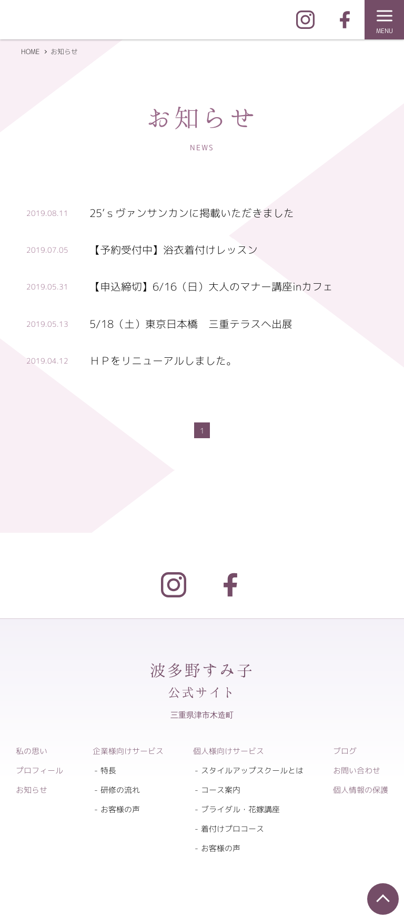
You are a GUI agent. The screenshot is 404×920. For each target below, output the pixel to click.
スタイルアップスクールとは (252, 770)
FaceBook (345, 19)
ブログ (345, 751)
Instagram (305, 19)
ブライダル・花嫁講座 (240, 809)
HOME (30, 51)
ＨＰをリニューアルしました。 (163, 360)
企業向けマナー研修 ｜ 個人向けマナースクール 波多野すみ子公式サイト (95, 22)
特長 (108, 770)
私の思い (31, 751)
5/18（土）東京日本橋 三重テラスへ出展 (190, 323)
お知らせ (31, 789)
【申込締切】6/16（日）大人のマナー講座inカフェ (211, 286)
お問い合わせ (356, 770)
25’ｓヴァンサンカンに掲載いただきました (191, 212)
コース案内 (220, 789)
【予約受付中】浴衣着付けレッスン (173, 249)
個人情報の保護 (360, 789)
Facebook (230, 584)
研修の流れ (120, 789)
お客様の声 (120, 809)
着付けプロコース (232, 828)
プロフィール (39, 770)
